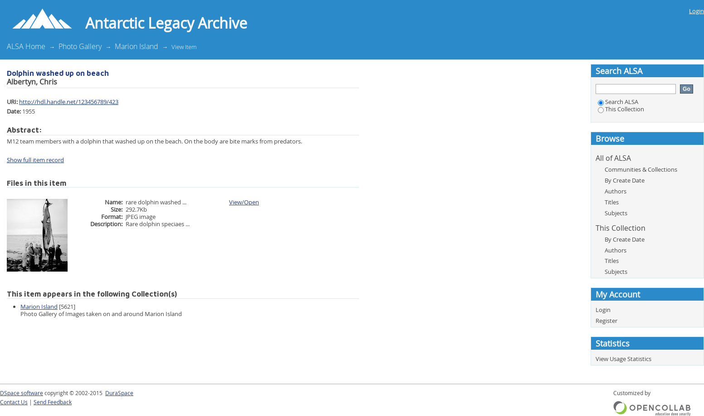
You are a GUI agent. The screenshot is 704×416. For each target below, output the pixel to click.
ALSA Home (26, 46)
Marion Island (136, 46)
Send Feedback (53, 402)
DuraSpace (119, 393)
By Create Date (625, 180)
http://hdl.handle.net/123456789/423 (68, 102)
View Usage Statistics (623, 359)
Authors (615, 191)
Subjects (616, 213)
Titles (612, 202)
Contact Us (14, 402)
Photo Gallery (80, 46)
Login (696, 11)
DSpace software (21, 393)
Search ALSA (618, 102)
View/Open (244, 202)
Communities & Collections (641, 169)
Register (606, 321)
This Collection (621, 109)
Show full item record (35, 160)
